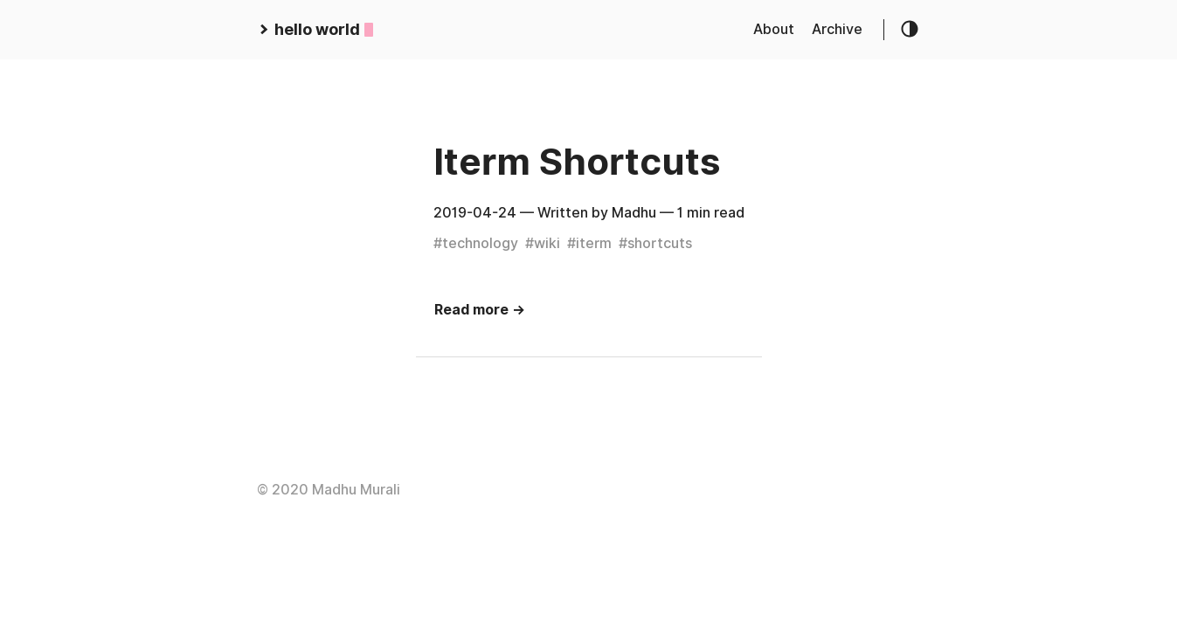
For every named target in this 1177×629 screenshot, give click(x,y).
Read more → (479, 309)
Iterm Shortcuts (576, 161)
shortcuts (659, 243)
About (773, 29)
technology (480, 243)
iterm (594, 243)
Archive (837, 29)
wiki (547, 243)
